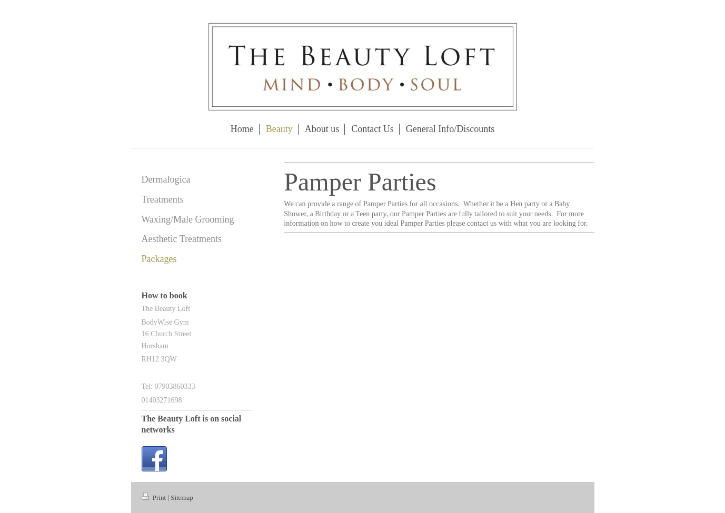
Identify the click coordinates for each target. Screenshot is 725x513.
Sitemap (182, 497)
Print (155, 497)
